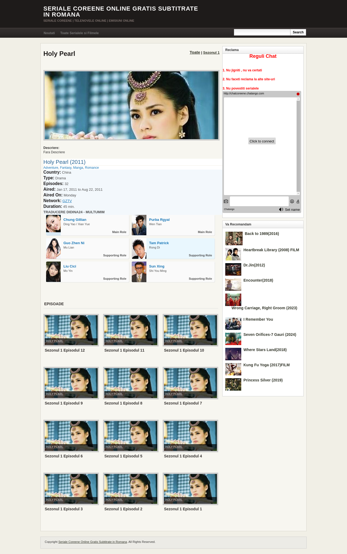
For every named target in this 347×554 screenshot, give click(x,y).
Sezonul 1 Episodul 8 (123, 403)
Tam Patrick (159, 243)
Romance (92, 168)
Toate (195, 52)
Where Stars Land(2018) (265, 350)
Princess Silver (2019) (263, 380)
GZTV (67, 201)
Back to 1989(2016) (262, 233)
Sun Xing (156, 266)
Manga (78, 168)
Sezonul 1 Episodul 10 (184, 350)
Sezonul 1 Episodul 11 (124, 350)
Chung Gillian (74, 220)
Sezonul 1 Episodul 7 (183, 403)
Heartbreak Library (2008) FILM (271, 250)
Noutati (49, 33)
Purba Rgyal (159, 220)
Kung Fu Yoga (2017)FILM (266, 365)
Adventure (50, 168)
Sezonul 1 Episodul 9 (64, 403)
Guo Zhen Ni (73, 243)
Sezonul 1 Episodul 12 (65, 350)
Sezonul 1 (211, 52)
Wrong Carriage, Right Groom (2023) (264, 308)
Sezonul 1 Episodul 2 (123, 509)
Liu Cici (69, 266)
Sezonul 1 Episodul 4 (183, 456)
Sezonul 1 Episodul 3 (64, 509)
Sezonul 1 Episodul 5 (123, 456)
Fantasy (65, 168)
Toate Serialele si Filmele (79, 33)
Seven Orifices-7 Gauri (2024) (269, 334)
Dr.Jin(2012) (254, 265)
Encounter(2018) (258, 280)
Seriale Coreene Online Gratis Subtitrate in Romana (120, 11)
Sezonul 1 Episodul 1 (183, 509)
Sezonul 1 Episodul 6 (64, 456)
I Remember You (258, 319)
